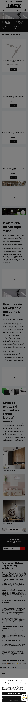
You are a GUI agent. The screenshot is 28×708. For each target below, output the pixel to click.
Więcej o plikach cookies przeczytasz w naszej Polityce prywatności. (13, 690)
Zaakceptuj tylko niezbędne (14, 693)
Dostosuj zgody (14, 697)
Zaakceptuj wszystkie (14, 700)
